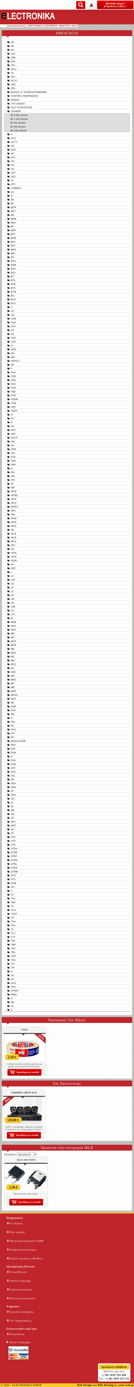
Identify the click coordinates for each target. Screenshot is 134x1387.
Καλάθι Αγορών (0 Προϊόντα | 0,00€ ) (115, 5)
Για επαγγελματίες (19, 1320)
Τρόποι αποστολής (19, 1289)
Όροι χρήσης (16, 1232)
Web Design (84, 1385)
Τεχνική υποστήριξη (20, 1312)
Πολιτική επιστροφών (21, 1298)
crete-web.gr (126, 1385)
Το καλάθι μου (17, 1272)
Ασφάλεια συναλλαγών (22, 1249)
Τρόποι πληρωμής (19, 1280)
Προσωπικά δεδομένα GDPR (25, 1241)
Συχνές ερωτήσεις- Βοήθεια (25, 1258)
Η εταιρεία (15, 1223)
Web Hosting (106, 1385)
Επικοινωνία (15, 1334)
